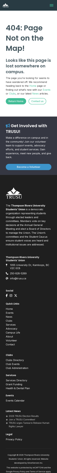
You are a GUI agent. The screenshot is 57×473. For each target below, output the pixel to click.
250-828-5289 (18, 273)
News (35, 93)
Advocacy (11, 328)
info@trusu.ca (18, 278)
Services (11, 324)
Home (32, 85)
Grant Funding (14, 384)
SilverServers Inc (34, 463)
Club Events (13, 364)
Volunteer (11, 340)
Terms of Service (37, 471)
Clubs (12, 93)
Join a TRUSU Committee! (22, 419)
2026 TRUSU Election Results (24, 416)
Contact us (37, 101)
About (9, 336)
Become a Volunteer (28, 166)
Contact (10, 344)
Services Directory (16, 380)
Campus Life (13, 332)
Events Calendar (15, 400)
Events (46, 89)
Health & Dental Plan (18, 388)
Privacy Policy (14, 439)
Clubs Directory (15, 360)
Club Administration (17, 368)
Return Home (16, 101)
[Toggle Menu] (51, 5)
